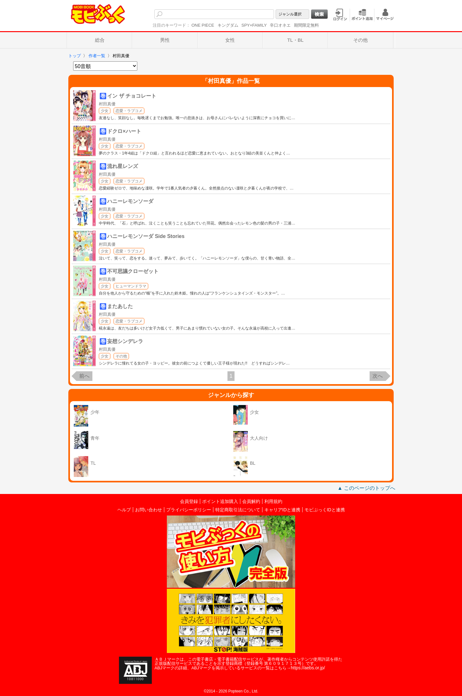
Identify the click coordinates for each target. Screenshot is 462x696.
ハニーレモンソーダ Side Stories (145, 236)
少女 (104, 111)
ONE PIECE (203, 25)
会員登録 (189, 501)
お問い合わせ (148, 509)
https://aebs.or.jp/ (308, 667)
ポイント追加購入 (220, 501)
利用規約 (273, 501)
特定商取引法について (237, 509)
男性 (165, 40)
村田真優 (107, 103)
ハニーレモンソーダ (130, 201)
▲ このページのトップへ (366, 488)
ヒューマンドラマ (131, 286)
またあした (120, 306)
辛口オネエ (280, 25)
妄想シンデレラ (125, 341)
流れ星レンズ (122, 166)
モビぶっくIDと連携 (324, 509)
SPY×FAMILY (254, 25)
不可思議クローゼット (132, 271)
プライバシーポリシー (188, 509)
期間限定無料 (306, 25)
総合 (100, 40)
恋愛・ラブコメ (129, 111)
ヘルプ (124, 509)
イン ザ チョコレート (131, 96)
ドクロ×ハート (124, 131)
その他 (360, 40)
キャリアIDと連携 (282, 509)
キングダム (228, 25)
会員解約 (251, 501)
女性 (230, 40)
